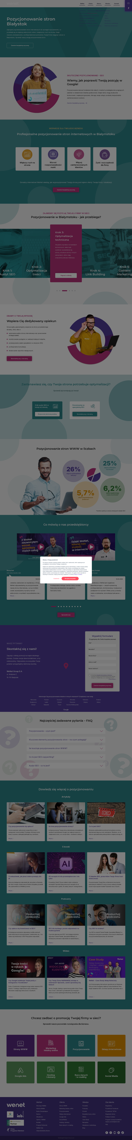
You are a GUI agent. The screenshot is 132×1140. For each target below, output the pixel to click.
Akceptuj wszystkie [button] (70, 578)
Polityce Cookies (78, 574)
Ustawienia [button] (56, 578)
